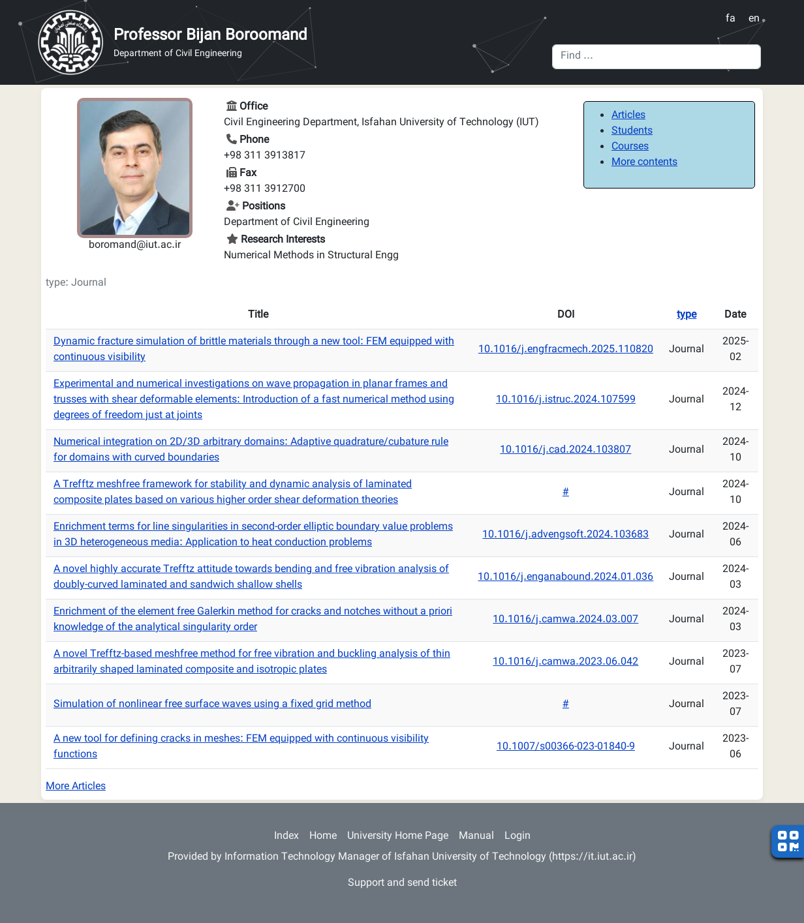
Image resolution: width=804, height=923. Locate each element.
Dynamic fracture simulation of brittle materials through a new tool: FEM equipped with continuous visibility (254, 350)
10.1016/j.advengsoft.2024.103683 (565, 535)
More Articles (76, 787)
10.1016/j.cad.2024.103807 (565, 450)
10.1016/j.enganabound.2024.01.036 (565, 577)
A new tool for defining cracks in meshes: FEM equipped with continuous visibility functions (241, 747)
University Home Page (397, 836)
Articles (628, 116)
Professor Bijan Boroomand (210, 35)
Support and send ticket (402, 883)
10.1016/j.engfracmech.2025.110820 (565, 350)
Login (517, 836)
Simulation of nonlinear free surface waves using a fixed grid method (212, 705)
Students (632, 131)
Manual (476, 836)
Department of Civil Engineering (178, 54)
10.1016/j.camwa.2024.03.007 (565, 620)
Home (323, 836)
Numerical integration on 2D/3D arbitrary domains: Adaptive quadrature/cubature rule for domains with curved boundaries (251, 450)
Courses (630, 147)
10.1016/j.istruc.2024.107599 (566, 400)
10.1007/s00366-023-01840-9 (566, 747)
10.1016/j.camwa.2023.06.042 (565, 662)
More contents (644, 163)
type (686, 315)
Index (286, 836)
